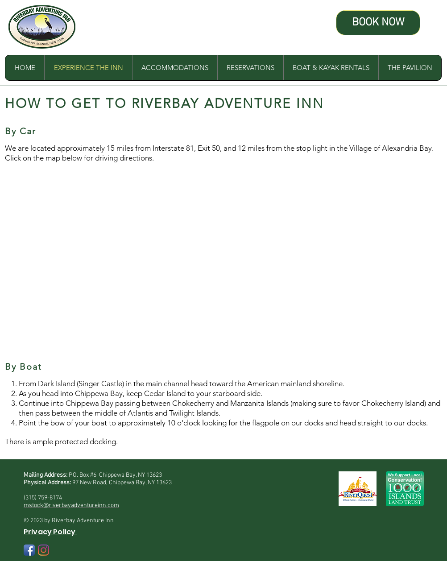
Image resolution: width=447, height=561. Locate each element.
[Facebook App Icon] (29, 550)
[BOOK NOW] (378, 22)
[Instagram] (43, 550)
